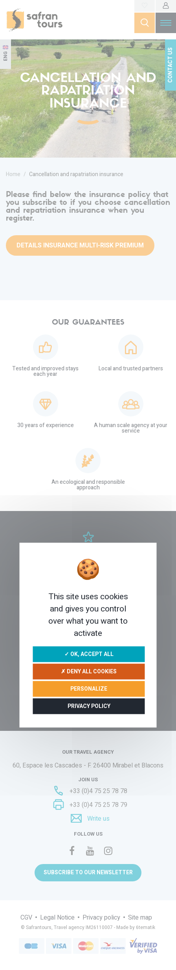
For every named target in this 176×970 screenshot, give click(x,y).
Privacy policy (89, 706)
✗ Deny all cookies (89, 671)
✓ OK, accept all (89, 654)
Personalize (88, 689)
